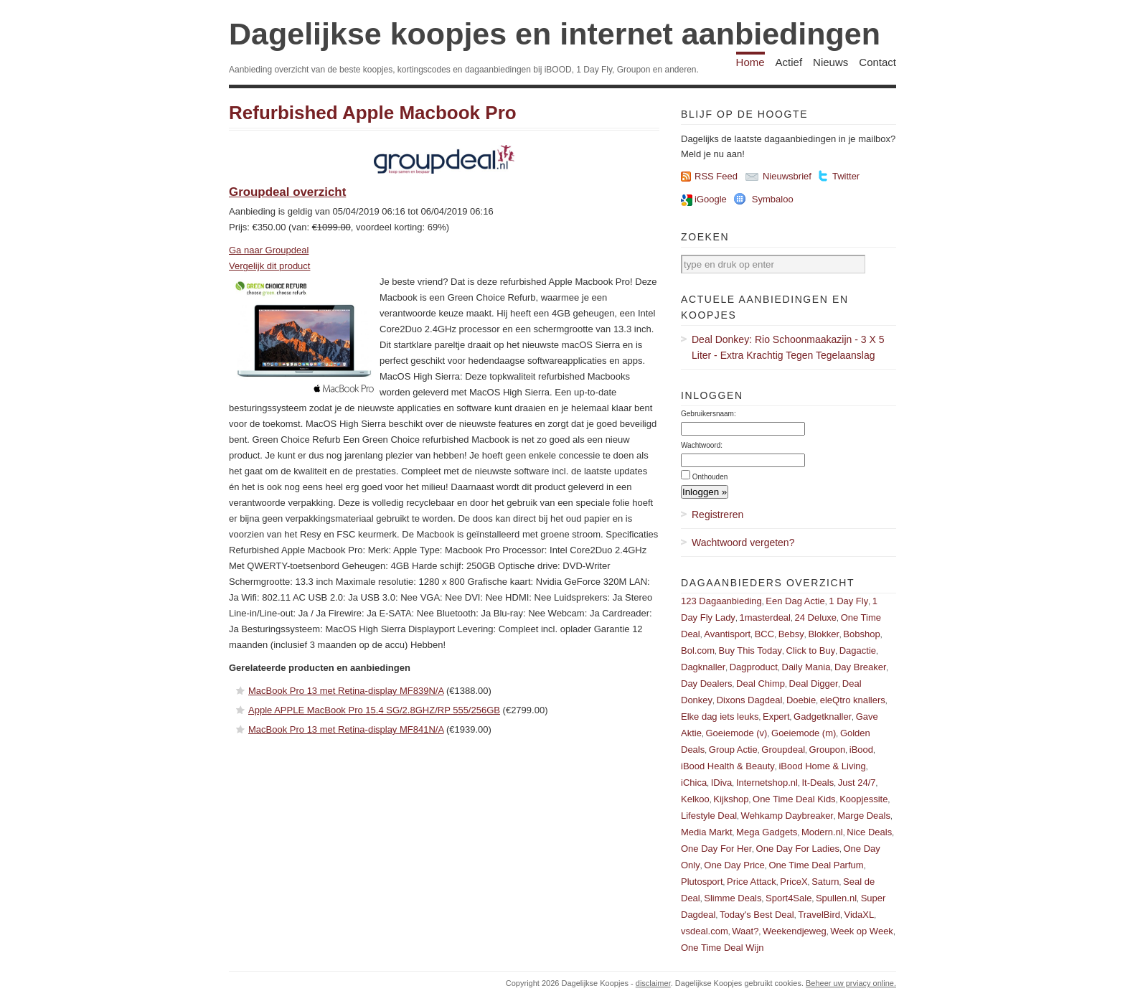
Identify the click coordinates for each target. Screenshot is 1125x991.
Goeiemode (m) (803, 733)
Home (750, 62)
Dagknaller (703, 667)
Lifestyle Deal (709, 815)
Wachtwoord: (701, 445)
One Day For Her (716, 848)
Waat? (745, 931)
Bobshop (861, 634)
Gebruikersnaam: (708, 414)
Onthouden (710, 477)
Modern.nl (822, 832)
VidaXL (859, 914)
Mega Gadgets (766, 832)
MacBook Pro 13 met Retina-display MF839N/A (345, 690)
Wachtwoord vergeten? (743, 542)
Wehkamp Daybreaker (787, 815)
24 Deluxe (816, 617)
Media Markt (707, 832)
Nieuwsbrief (787, 176)
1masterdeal (765, 617)
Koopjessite (863, 799)
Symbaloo (773, 199)
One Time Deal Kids (794, 799)
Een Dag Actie (795, 601)
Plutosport (702, 881)
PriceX (793, 881)
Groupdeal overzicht (287, 192)
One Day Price (734, 865)
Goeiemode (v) (736, 733)
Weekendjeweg (795, 931)
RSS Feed (716, 176)
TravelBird (819, 914)
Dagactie (857, 650)
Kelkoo (695, 799)
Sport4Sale (788, 898)
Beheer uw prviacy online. (851, 983)
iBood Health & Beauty (728, 766)
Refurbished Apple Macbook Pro (373, 112)
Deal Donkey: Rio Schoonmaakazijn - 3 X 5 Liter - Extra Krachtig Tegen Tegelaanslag (788, 347)
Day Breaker (860, 667)
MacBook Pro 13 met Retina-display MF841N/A (345, 729)
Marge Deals (863, 815)
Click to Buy (811, 650)
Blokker (823, 634)
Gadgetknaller (823, 716)
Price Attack (751, 881)
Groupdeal (783, 749)
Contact (877, 62)
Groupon (827, 749)
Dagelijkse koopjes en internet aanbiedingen (554, 34)
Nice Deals (869, 832)
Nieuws (830, 62)
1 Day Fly (848, 601)
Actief (789, 62)
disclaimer (653, 983)
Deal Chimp (760, 683)
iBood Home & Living (821, 766)
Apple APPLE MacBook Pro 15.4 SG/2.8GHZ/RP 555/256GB (374, 710)
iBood (861, 749)
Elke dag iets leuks (719, 716)
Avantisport (727, 634)
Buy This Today (750, 650)
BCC (764, 634)
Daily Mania (806, 667)
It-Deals (817, 782)
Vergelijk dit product (269, 265)
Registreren (717, 514)
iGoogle (711, 199)
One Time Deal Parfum (815, 865)
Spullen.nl (836, 898)
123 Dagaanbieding (721, 601)
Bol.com (698, 650)
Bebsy (791, 634)
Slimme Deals (732, 898)
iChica (694, 782)
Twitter (846, 176)
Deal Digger (814, 683)
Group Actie (733, 749)
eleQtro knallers (852, 700)
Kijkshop (730, 799)
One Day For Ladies (797, 848)
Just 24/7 (857, 782)
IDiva (722, 782)
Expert (776, 716)
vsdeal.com (704, 931)
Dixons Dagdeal (750, 700)
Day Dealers (707, 683)
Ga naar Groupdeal (269, 250)
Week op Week (861, 931)
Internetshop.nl (767, 782)
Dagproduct (754, 667)
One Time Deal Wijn (722, 947)
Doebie (801, 700)
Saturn (825, 881)
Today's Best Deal (757, 914)
